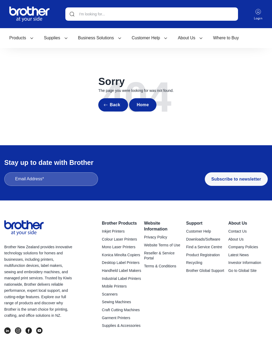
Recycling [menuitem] (194, 262)
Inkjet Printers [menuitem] (113, 231)
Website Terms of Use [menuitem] (162, 245)
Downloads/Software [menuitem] (203, 239)
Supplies (56, 38)
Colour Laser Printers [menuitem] (119, 239)
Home (143, 104)
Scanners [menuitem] (110, 294)
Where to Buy (226, 38)
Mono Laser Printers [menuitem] (118, 247)
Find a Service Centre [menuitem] (204, 247)
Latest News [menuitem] (238, 255)
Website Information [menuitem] (155, 226)
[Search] (151, 14)
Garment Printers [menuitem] (116, 318)
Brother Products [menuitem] (119, 223)
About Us (190, 38)
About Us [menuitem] (237, 223)
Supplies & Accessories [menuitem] (121, 325)
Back (115, 104)
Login (258, 14)
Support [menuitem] (194, 223)
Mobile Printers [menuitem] (114, 286)
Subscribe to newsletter (236, 179)
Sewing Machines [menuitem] (116, 302)
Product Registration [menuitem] (203, 255)
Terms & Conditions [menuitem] (160, 266)
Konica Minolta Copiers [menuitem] (121, 255)
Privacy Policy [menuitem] (155, 237)
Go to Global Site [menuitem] (242, 270)
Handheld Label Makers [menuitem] (121, 270)
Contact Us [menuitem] (237, 231)
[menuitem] (21, 38)
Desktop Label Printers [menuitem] (121, 262)
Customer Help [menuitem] (198, 231)
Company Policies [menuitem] (243, 247)
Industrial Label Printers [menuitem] (121, 278)
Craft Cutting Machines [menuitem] (121, 310)
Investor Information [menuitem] (244, 262)
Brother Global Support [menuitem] (205, 270)
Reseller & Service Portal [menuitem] (159, 255)
